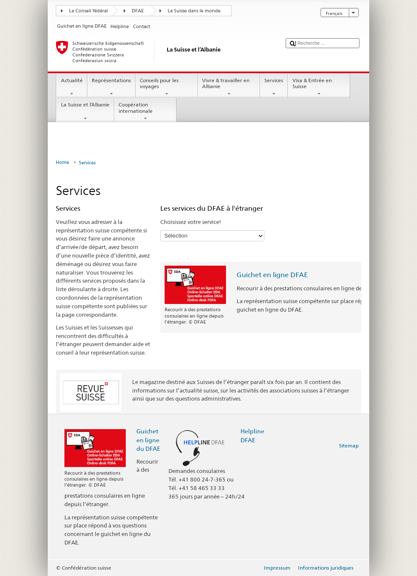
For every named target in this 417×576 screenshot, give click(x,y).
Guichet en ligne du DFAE (148, 439)
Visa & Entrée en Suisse (319, 87)
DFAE (138, 11)
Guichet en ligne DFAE (272, 275)
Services (274, 87)
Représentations (111, 87)
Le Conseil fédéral (88, 11)
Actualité (72, 87)
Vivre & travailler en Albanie (229, 87)
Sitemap (349, 445)
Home (62, 162)
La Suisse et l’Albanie (85, 111)
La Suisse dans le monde (194, 11)
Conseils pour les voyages (166, 87)
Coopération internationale (145, 111)
